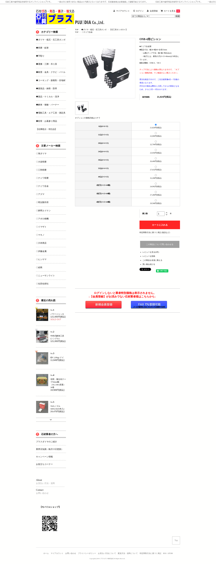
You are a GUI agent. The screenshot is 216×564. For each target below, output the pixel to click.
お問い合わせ (70, 553)
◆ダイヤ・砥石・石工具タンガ (93, 30)
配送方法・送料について (128, 553)
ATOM (170, 553)
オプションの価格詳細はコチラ (87, 118)
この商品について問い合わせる (159, 244)
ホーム (46, 553)
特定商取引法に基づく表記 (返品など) (155, 232)
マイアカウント (57, 553)
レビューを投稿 (148, 256)
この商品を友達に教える (152, 260)
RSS (164, 553)
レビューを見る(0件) (150, 252)
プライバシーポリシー (87, 553)
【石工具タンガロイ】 (119, 30)
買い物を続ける (148, 264)
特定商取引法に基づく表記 (150, 553)
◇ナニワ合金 (87, 32)
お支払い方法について (107, 553)
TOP (76, 30)
